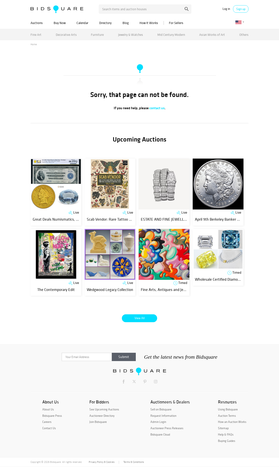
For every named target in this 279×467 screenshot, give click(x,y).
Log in (226, 8)
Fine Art (36, 35)
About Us (48, 409)
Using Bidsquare (228, 409)
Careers (46, 422)
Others (243, 35)
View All (139, 318)
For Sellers (176, 23)
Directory (105, 23)
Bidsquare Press (52, 416)
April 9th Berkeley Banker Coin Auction (226, 219)
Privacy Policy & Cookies (101, 462)
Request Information (163, 416)
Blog (125, 23)
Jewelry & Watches (130, 35)
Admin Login (158, 422)
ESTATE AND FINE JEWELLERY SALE (170, 219)
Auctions (37, 23)
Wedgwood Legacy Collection (110, 289)
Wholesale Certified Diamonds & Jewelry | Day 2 (233, 279)
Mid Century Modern (171, 35)
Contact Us (49, 428)
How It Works (149, 23)
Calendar (82, 23)
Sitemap (223, 428)
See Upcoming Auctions (104, 409)
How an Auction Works (232, 422)
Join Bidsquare (98, 422)
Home (34, 44)
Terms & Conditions (133, 462)
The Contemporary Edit (56, 289)
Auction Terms (227, 416)
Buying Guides (226, 441)
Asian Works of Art (212, 35)
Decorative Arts (66, 35)
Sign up (240, 9)
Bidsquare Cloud (160, 434)
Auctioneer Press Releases (166, 428)
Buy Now (60, 23)
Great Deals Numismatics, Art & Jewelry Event (70, 219)
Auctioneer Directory (101, 416)
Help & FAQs (225, 434)
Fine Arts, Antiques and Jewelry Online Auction (179, 289)
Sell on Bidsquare (161, 409)
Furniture (97, 35)
